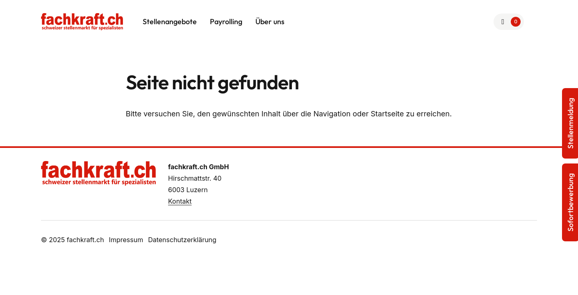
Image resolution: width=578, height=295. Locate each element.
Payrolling (226, 21)
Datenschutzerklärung (182, 240)
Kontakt (179, 201)
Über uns (269, 21)
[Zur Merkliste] (509, 22)
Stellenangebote (170, 21)
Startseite (387, 113)
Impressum (126, 240)
